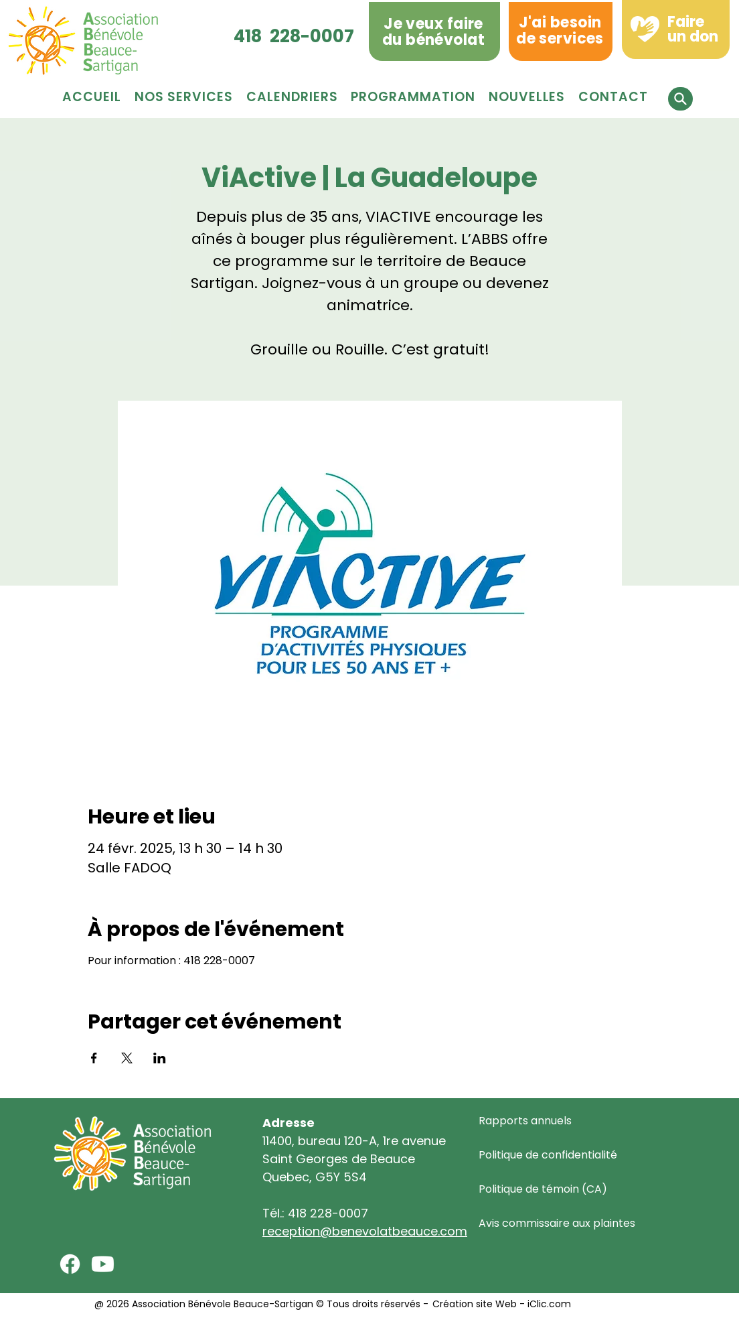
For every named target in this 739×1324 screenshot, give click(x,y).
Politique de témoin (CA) (543, 1189)
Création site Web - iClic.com (500, 1304)
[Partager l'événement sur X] (126, 1058)
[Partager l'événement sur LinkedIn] (159, 1058)
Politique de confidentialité (548, 1155)
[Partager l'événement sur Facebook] (94, 1058)
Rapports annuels (525, 1120)
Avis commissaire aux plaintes (557, 1223)
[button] (413, 97)
